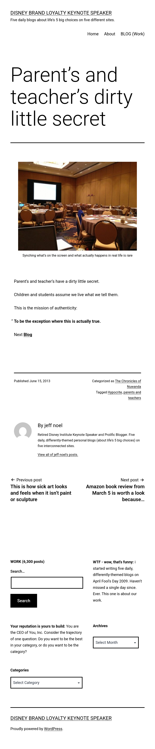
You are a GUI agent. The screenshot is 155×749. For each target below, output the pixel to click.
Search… (17, 571)
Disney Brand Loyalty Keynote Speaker (61, 13)
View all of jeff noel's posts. (58, 455)
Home (93, 33)
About (109, 33)
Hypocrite (115, 392)
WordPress (53, 729)
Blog (28, 334)
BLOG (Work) (133, 33)
